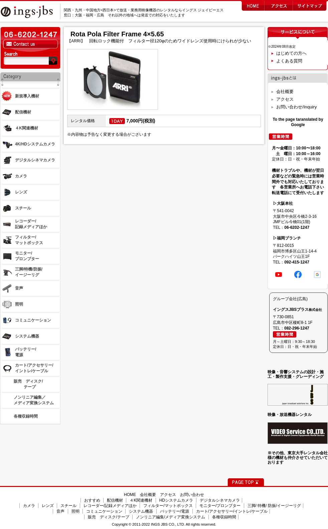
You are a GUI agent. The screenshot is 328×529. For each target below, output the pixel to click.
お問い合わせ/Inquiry (296, 106)
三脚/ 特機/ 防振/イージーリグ (274, 505)
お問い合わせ (192, 494)
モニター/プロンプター (219, 505)
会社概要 (285, 91)
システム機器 (141, 511)
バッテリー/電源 (174, 511)
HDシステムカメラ (176, 500)
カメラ (29, 505)
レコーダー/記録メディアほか (110, 505)
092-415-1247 (296, 262)
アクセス (285, 99)
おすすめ (92, 500)
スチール (68, 505)
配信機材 (115, 500)
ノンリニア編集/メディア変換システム (170, 517)
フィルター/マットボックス (167, 505)
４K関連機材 (141, 500)
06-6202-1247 (296, 227)
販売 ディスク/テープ (108, 517)
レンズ (48, 505)
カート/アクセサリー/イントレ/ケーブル (232, 511)
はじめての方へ (291, 53)
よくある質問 (289, 60)
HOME (130, 494)
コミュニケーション (104, 511)
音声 (60, 511)
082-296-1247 (296, 328)
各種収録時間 (224, 517)
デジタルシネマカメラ (220, 500)
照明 (75, 511)
